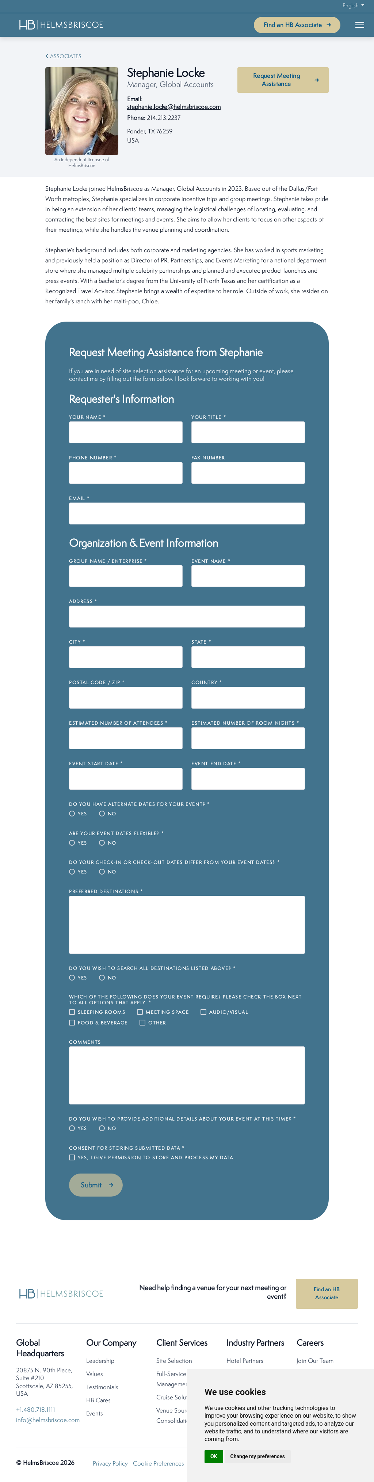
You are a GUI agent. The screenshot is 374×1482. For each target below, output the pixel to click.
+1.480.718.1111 (35, 1410)
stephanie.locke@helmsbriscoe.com (174, 107)
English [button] (351, 6)
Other (157, 1023)
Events (94, 1414)
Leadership (100, 1361)
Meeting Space (167, 1012)
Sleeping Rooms (101, 1012)
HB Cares (98, 1401)
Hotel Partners (244, 1361)
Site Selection (174, 1361)
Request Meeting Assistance (276, 80)
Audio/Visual (228, 1012)
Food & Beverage (103, 1023)
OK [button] (213, 1456)
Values (94, 1375)
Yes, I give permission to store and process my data (155, 1158)
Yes (82, 814)
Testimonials (102, 1388)
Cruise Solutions (177, 1398)
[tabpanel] (187, 245)
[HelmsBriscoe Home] (61, 25)
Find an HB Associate (293, 25)
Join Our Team (315, 1361)
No (112, 814)
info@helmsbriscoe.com (48, 1421)
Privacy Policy (110, 1464)
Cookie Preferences (158, 1464)
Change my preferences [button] (257, 1456)
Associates (65, 57)
